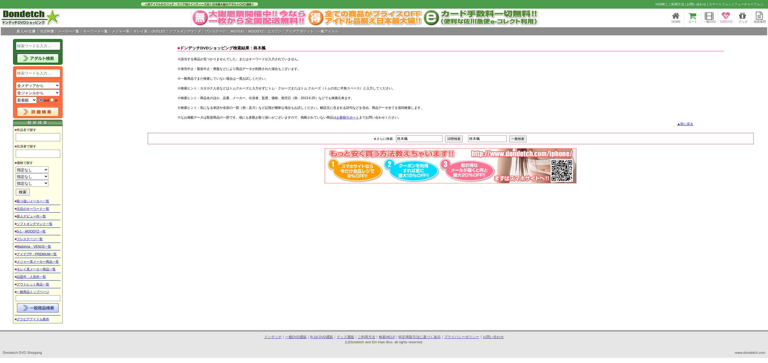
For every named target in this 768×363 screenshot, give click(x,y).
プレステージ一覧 (30, 239)
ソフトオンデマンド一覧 (34, 224)
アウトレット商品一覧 (33, 284)
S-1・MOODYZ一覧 (31, 231)
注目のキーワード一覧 (33, 209)
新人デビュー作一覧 (31, 216)
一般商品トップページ (33, 292)
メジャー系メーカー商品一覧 (38, 262)
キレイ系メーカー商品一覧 (36, 269)
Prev (198, 17)
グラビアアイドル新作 (33, 319)
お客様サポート (347, 117)
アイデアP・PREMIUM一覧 (37, 254)
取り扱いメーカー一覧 (33, 201)
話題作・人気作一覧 (31, 277)
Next (531, 17)
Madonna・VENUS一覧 (34, 246)
